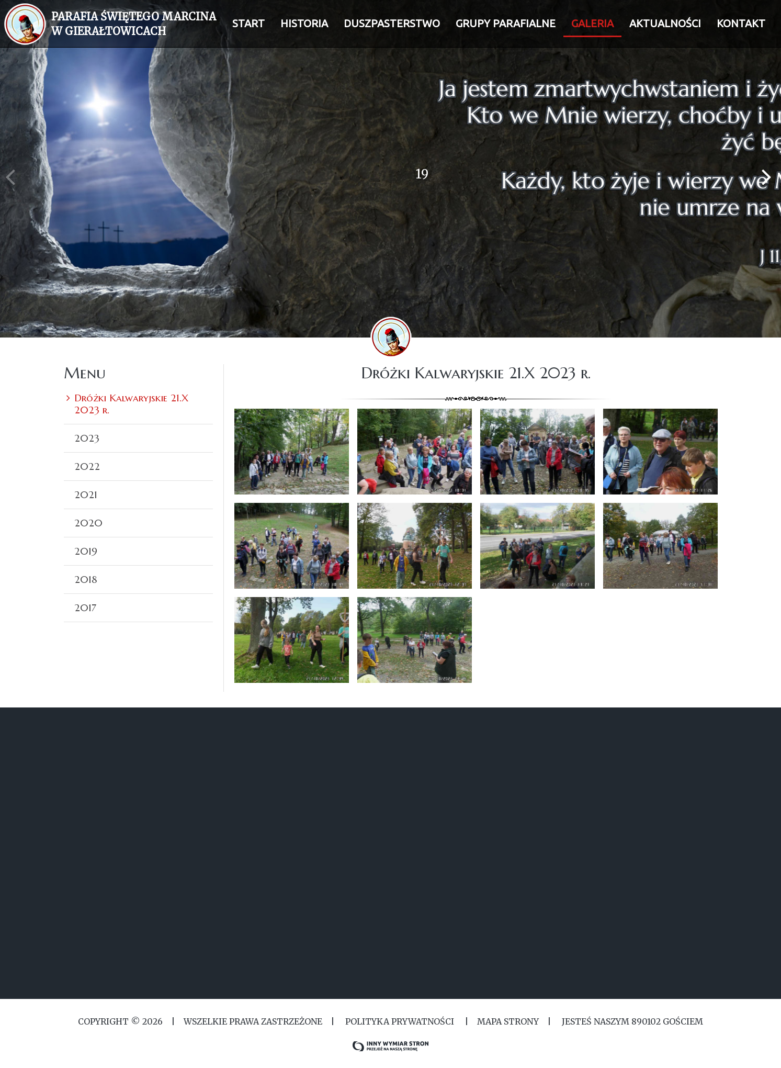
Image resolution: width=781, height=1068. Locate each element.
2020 (88, 522)
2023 (86, 438)
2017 (85, 607)
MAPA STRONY (508, 1021)
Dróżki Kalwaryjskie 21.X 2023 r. (131, 403)
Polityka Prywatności (399, 1021)
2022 (87, 466)
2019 (85, 551)
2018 (85, 579)
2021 (85, 494)
